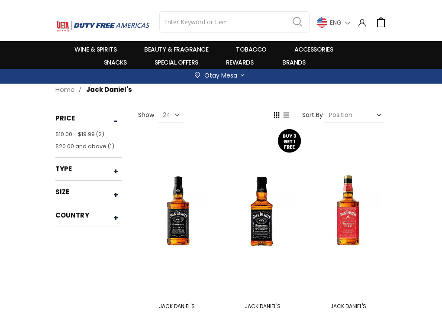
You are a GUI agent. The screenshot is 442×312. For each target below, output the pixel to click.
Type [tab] (63, 168)
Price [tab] (65, 118)
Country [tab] (72, 215)
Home (65, 89)
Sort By (312, 114)
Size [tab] (62, 191)
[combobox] (234, 21)
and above (85, 146)
